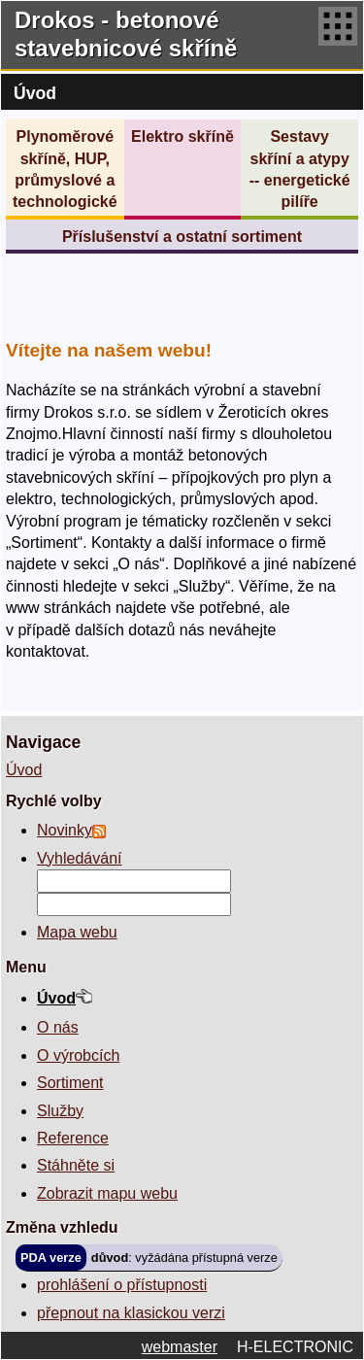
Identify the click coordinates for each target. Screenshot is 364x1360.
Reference (73, 1138)
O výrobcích (78, 1055)
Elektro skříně (182, 136)
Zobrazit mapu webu (107, 1193)
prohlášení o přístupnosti (122, 1284)
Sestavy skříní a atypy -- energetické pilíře (299, 169)
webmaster (179, 1347)
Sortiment (70, 1082)
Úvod (24, 770)
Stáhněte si (76, 1165)
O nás (58, 1027)
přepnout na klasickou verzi (131, 1313)
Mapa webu (77, 932)
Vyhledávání (79, 858)
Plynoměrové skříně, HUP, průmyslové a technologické (65, 169)
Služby (60, 1111)
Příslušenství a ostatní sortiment (182, 236)
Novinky (64, 830)
